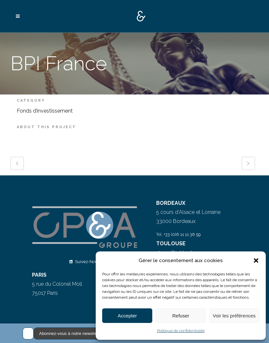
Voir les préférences (234, 315)
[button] (256, 260)
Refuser (180, 315)
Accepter (127, 315)
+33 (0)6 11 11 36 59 (182, 234)
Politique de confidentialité (181, 330)
